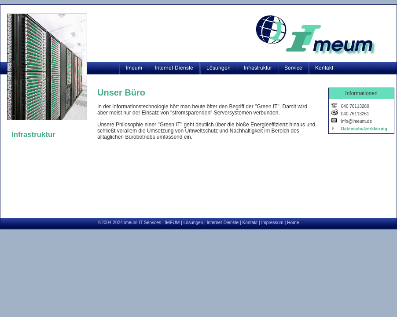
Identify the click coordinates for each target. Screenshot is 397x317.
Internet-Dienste (223, 222)
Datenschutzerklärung (363, 128)
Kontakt (250, 222)
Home (293, 222)
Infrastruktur (33, 134)
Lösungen (193, 222)
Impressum (272, 222)
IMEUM (172, 222)
